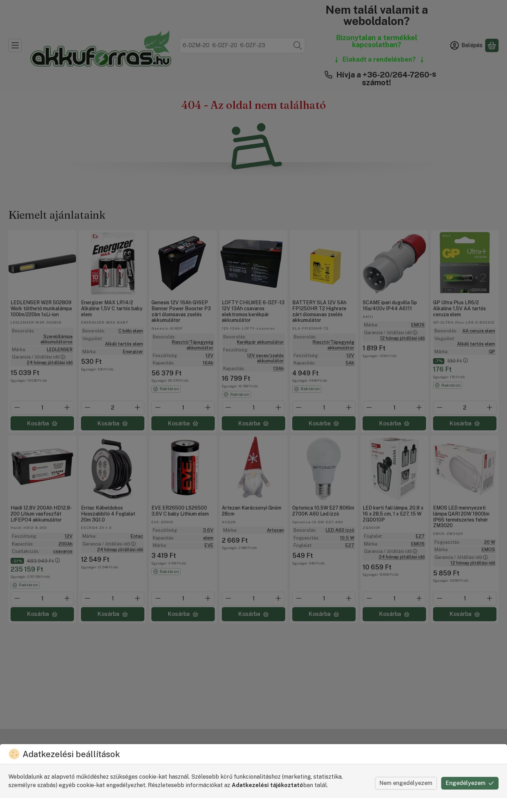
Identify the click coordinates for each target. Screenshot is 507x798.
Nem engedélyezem (406, 783)
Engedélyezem (470, 783)
